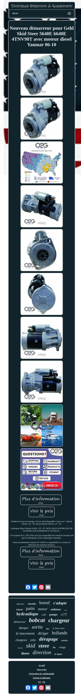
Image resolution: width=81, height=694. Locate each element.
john (33, 640)
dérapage (48, 639)
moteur (43, 609)
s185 (44, 615)
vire (65, 610)
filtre (47, 629)
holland (19, 609)
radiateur (56, 609)
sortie (37, 627)
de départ (58, 654)
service (64, 640)
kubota (20, 648)
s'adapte (60, 603)
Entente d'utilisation (41, 678)
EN (39, 682)
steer (44, 646)
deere (25, 653)
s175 (64, 614)
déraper (23, 628)
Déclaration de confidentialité (41, 674)
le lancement (25, 633)
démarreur (20, 621)
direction (42, 652)
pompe (53, 614)
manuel (20, 604)
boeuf (44, 602)
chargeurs (21, 640)
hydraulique (27, 614)
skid (30, 646)
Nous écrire (42, 669)
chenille (32, 603)
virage (62, 647)
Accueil (41, 665)
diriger (43, 633)
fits (54, 647)
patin (30, 608)
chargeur (59, 620)
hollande (59, 632)
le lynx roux (58, 628)
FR (43, 682)
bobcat (37, 620)
